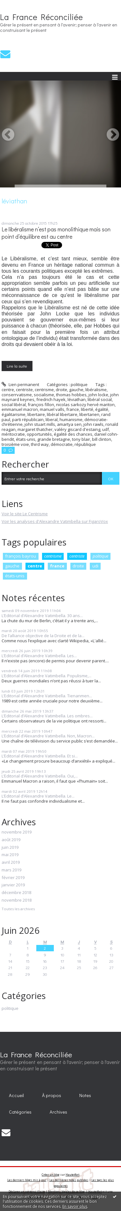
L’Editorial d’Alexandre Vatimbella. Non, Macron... (48, 736)
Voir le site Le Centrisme (25, 514)
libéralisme (96, 389)
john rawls (93, 424)
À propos (51, 1095)
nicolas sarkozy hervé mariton (85, 404)
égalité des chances (73, 434)
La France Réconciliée (41, 16)
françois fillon (41, 404)
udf (105, 429)
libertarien (89, 414)
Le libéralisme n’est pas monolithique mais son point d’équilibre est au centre (56, 233)
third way (40, 444)
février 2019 (13, 877)
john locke (98, 395)
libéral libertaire (62, 414)
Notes (85, 1095)
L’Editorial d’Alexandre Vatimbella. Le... (38, 796)
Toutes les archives (18, 909)
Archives (58, 1112)
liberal (52, 419)
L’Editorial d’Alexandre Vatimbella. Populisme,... (46, 676)
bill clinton (101, 439)
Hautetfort (72, 1174)
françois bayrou (20, 556)
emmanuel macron (20, 409)
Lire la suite (17, 366)
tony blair (81, 439)
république (85, 444)
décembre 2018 (16, 892)
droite (78, 566)
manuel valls (52, 409)
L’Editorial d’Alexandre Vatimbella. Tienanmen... (47, 696)
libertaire (36, 414)
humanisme (71, 419)
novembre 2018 (17, 900)
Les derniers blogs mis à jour (26, 1180)
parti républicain (28, 419)
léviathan (77, 399)
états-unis (15, 576)
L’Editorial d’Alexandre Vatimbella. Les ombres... (47, 716)
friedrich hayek (51, 399)
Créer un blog (51, 1174)
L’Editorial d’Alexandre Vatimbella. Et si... (40, 756)
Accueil (16, 1095)
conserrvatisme (17, 395)
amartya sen (69, 424)
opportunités (39, 434)
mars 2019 (11, 870)
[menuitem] (16, 1095)
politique (100, 556)
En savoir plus (74, 1206)
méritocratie (13, 434)
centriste (76, 556)
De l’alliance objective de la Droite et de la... (43, 635)
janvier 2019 (13, 885)
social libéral (14, 404)
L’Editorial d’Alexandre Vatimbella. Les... (39, 655)
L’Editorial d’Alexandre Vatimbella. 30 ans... (42, 615)
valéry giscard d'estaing (77, 429)
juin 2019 (10, 847)
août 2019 (11, 839)
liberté (87, 409)
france (57, 566)
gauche (12, 566)
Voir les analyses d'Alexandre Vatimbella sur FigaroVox (55, 521)
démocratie (62, 444)
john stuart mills (40, 424)
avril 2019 (11, 862)
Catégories (20, 1112)
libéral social (100, 399)
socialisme (44, 395)
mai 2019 (10, 854)
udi (95, 566)
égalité (101, 409)
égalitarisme (13, 414)
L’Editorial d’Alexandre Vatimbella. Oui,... (40, 776)
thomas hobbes (71, 395)
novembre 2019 (17, 832)
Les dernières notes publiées (69, 1180)
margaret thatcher (35, 429)
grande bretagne (53, 439)
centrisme (52, 556)
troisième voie (15, 444)
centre (35, 566)
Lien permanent (20, 384)
